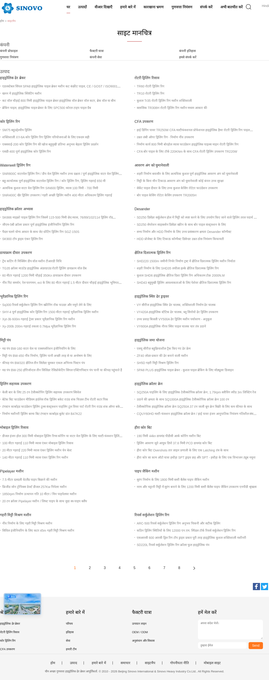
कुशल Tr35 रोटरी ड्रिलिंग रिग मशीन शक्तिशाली (164, 100)
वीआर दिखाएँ (103, 7)
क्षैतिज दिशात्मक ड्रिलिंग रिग (152, 253)
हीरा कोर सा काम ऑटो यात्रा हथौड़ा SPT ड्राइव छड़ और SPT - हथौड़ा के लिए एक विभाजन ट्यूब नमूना (196, 457)
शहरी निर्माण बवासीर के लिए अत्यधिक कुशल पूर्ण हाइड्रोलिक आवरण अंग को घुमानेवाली (187, 173)
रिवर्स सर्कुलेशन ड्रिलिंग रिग (151, 515)
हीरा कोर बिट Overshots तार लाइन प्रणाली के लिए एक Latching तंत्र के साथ (182, 450)
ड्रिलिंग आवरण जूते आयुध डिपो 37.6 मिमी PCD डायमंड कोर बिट (174, 443)
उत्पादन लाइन (139, 623)
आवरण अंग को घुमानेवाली (151, 165)
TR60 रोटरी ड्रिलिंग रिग (150, 86)
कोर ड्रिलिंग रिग (10, 121)
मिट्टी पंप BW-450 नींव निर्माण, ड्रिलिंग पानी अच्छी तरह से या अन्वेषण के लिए (47, 355)
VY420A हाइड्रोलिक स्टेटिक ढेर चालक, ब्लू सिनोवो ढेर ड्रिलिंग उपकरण (177, 312)
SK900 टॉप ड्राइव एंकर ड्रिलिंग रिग (22, 239)
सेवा (68, 640)
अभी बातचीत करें (231, 7)
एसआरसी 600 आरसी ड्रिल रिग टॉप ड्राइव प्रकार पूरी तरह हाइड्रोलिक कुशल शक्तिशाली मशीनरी (191, 537)
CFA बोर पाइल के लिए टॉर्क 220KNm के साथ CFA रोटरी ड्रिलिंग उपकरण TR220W (187, 151)
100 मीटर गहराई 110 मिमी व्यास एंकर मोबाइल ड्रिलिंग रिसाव (37, 443)
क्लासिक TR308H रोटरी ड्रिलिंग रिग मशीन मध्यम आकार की (172, 108)
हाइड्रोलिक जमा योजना (149, 340)
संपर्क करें (206, 7)
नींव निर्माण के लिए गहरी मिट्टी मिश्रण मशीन (27, 523)
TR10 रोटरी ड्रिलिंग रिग (150, 93)
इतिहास (70, 632)
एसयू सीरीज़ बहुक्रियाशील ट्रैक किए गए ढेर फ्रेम (164, 348)
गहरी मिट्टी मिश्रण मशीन (15, 515)
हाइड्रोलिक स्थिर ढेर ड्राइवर (151, 296)
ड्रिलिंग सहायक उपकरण (15, 384)
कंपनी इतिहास (187, 51)
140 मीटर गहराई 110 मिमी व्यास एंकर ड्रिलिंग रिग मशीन (35, 457)
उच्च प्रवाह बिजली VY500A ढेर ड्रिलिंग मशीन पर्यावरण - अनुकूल (174, 319)
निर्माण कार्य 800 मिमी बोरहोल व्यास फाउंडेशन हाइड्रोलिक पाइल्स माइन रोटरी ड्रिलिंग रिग (188, 144)
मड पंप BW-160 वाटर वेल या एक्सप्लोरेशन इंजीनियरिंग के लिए (39, 348)
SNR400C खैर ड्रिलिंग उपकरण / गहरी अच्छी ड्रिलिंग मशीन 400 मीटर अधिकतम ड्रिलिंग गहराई (57, 195)
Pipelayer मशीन (12, 471)
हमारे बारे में (128, 7)
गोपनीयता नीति (179, 663)
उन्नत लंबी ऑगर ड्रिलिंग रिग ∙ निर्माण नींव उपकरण (165, 137)
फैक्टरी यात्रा (97, 51)
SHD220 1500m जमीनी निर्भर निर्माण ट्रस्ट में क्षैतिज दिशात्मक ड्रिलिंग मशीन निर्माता (186, 261)
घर (68, 7)
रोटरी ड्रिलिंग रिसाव (146, 78)
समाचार (125, 663)
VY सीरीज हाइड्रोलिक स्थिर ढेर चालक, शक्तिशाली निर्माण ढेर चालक (176, 305)
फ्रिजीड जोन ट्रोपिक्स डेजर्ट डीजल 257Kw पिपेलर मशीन (34, 487)
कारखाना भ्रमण (153, 7)
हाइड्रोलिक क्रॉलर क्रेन (148, 384)
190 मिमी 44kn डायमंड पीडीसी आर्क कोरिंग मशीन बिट (169, 436)
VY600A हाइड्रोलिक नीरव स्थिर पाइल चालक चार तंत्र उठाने (171, 326)
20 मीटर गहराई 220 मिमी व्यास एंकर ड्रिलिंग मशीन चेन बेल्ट (37, 450)
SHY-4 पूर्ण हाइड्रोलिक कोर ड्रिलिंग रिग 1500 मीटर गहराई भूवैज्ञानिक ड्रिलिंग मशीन (50, 312)
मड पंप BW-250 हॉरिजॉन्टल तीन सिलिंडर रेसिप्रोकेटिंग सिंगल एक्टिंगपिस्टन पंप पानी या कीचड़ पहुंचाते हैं (62, 370)
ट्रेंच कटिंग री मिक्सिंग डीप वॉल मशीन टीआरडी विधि (32, 261)
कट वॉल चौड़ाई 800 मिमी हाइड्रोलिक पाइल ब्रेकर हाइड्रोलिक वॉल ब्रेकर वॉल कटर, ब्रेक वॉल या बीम (58, 100)
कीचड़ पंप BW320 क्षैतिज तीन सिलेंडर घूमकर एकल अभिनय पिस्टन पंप (43, 363)
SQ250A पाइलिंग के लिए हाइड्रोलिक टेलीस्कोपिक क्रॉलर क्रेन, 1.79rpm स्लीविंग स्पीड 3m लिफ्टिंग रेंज (196, 392)
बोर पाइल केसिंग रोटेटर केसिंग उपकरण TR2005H (166, 195)
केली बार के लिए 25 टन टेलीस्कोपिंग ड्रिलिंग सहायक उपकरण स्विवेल (41, 392)
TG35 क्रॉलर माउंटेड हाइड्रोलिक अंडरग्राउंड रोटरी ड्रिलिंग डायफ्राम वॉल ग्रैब (44, 268)
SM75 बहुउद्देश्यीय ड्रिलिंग (17, 130)
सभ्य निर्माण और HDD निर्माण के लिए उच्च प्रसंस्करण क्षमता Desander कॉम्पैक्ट (184, 232)
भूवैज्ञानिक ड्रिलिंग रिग (14, 296)
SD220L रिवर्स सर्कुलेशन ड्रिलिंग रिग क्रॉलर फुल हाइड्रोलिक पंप (173, 545)
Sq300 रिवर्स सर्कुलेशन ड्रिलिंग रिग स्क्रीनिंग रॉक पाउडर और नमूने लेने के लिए (46, 305)
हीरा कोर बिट (143, 427)
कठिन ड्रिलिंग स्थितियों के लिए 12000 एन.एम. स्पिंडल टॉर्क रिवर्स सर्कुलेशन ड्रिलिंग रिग (186, 530)
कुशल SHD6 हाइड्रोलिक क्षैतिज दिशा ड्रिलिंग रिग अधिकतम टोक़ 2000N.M (181, 275)
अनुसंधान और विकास (143, 640)
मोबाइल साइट (212, 663)
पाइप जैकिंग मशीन (146, 471)
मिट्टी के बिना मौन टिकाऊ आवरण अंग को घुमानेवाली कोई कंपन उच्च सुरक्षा (180, 181)
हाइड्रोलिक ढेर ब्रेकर (13, 78)
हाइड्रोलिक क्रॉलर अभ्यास (16, 209)
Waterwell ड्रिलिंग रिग (15, 165)
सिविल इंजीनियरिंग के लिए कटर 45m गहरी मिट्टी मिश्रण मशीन (38, 530)
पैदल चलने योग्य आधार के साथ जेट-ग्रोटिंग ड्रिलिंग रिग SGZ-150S (40, 232)
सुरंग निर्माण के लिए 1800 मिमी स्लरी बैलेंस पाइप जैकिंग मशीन (173, 479)
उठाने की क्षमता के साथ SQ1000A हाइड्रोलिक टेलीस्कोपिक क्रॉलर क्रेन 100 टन (183, 399)
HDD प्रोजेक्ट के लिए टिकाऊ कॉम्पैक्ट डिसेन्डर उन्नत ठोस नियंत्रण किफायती (180, 239)
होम (52, 663)
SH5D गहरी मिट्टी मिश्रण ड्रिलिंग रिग (158, 363)
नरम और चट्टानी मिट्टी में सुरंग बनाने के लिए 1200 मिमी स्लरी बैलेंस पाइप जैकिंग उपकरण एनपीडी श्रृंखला (197, 487)
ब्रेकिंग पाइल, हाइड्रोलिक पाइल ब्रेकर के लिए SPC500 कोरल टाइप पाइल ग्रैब (46, 108)
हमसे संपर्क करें (187, 57)
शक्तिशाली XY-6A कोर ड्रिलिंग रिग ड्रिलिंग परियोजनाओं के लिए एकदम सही (45, 137)
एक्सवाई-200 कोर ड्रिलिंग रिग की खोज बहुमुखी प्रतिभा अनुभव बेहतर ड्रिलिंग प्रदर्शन (50, 144)
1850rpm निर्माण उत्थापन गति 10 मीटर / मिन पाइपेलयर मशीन (39, 494)
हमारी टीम (71, 649)
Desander (142, 209)
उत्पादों (82, 7)
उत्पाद (73, 663)
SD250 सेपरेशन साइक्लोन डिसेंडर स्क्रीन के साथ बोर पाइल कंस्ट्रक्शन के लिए (181, 224)
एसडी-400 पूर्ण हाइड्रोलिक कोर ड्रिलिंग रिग (26, 151)
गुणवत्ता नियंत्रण (181, 7)
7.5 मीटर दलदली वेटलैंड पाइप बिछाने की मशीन (29, 479)
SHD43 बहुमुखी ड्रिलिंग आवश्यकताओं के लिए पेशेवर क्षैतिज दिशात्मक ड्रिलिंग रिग (184, 282)
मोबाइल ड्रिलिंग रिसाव (14, 427)
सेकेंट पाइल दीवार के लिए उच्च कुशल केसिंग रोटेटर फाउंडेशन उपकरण (177, 188)
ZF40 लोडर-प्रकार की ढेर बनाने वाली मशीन (162, 355)
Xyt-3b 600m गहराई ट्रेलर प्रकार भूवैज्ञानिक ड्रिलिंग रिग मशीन (38, 319)
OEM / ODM (140, 632)
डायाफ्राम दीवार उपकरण (16, 253)
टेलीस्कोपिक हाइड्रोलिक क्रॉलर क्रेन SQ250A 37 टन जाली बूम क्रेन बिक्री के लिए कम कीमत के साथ (194, 406)
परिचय (69, 623)
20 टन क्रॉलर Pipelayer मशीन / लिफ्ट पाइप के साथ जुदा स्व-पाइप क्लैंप (44, 501)
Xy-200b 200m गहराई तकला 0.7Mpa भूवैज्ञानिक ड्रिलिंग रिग (39, 326)
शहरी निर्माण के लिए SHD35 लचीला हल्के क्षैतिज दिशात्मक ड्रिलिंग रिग (178, 268)
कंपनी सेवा (96, 57)
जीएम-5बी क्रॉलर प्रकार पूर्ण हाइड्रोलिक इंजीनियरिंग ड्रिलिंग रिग (38, 224)
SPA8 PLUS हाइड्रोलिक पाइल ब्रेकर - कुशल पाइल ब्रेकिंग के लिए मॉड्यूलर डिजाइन (185, 370)
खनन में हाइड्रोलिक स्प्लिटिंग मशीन (21, 93)
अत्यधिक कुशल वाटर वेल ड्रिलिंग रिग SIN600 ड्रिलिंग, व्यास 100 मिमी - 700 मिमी (50, 188)
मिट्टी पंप (5, 340)
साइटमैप (150, 663)
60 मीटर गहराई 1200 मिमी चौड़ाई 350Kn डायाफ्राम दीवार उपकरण (41, 275)
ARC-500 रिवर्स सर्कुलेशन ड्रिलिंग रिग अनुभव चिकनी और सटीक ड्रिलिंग (178, 523)
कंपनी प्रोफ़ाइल (8, 51)
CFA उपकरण (143, 121)
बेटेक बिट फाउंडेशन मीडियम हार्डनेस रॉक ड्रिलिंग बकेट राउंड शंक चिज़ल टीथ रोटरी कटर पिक (55, 399)
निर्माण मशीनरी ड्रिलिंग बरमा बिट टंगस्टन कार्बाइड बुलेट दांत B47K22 (42, 414)
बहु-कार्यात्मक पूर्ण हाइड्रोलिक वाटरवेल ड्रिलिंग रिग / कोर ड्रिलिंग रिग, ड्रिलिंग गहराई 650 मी (54, 181)
